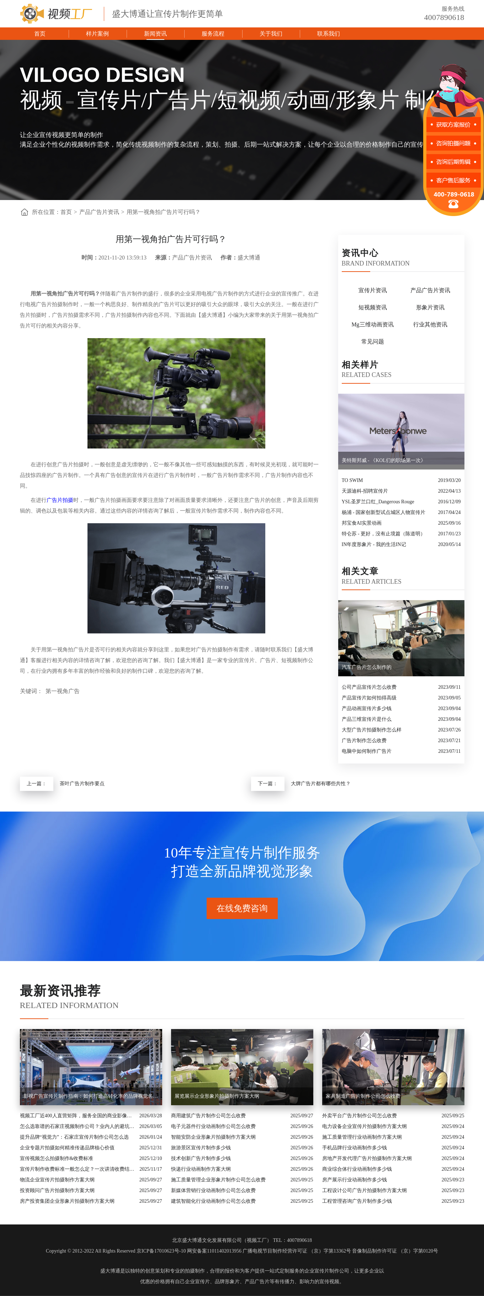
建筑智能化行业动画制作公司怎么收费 (213, 1201)
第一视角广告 (63, 691)
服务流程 (213, 34)
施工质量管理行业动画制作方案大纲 (362, 1137)
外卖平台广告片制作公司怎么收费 (359, 1115)
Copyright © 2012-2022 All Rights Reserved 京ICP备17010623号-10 (116, 1251)
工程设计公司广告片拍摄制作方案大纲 (364, 1190)
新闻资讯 (155, 34)
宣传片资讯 (372, 290)
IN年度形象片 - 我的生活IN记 (374, 544)
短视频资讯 (372, 307)
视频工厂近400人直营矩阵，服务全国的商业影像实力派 (78, 1115)
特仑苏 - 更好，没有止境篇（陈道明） (384, 533)
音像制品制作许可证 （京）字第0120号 (395, 1251)
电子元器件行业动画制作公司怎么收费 (213, 1126)
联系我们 (328, 34)
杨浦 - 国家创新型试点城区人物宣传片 (384, 512)
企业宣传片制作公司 (326, 1271)
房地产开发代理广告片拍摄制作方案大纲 (367, 1158)
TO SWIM (352, 480)
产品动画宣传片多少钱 (367, 708)
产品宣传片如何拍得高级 (369, 698)
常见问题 (372, 342)
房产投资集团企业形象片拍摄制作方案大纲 (67, 1201)
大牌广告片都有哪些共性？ (321, 783)
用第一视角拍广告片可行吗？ (164, 212)
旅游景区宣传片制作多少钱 (201, 1147)
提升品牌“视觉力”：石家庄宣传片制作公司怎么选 (74, 1137)
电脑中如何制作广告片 (367, 751)
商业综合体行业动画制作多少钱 (357, 1169)
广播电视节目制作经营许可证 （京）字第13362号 (297, 1251)
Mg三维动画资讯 (372, 324)
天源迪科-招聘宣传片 (365, 491)
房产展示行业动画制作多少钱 (354, 1179)
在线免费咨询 (242, 908)
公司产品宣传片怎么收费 (369, 687)
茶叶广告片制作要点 (82, 783)
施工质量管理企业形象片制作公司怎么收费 (218, 1179)
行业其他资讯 (430, 324)
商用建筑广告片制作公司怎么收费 (208, 1115)
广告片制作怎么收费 (364, 740)
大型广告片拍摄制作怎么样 (371, 730)
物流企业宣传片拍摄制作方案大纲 (57, 1179)
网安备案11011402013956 (214, 1251)
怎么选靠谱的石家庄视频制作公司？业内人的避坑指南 (78, 1126)
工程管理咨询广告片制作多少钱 (357, 1201)
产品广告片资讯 (99, 212)
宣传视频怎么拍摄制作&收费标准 (57, 1158)
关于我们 (271, 34)
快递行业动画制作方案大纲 (201, 1169)
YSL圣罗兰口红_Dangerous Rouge (378, 501)
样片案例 (97, 34)
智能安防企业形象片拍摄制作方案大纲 (213, 1137)
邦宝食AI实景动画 (362, 523)
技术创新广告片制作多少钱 (201, 1158)
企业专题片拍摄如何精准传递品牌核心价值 (67, 1147)
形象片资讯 (430, 307)
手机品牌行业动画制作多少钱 (354, 1147)
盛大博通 (110, 1271)
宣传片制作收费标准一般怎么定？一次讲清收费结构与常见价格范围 (78, 1169)
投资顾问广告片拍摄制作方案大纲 (57, 1190)
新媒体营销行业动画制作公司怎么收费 (213, 1190)
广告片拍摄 (60, 500)
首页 (40, 34)
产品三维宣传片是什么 (367, 719)
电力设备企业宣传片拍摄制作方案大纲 (364, 1126)
